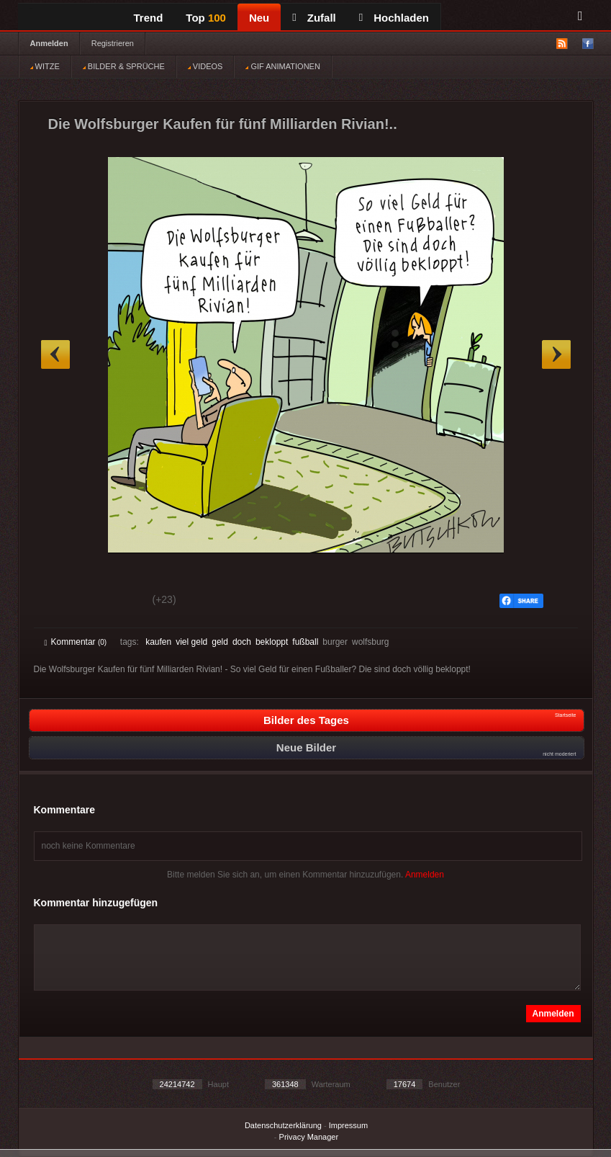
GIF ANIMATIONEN (282, 66)
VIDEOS (205, 66)
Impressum (348, 1125)
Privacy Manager (309, 1137)
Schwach (115, 601)
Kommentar (76, 642)
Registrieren (112, 43)
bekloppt (271, 642)
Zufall (313, 18)
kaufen (158, 642)
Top (206, 18)
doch (241, 642)
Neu (259, 18)
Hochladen (394, 18)
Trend (148, 18)
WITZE (45, 66)
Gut (61, 601)
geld (220, 642)
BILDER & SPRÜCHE (124, 66)
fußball (305, 642)
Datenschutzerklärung (283, 1125)
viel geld (191, 642)
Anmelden (49, 43)
